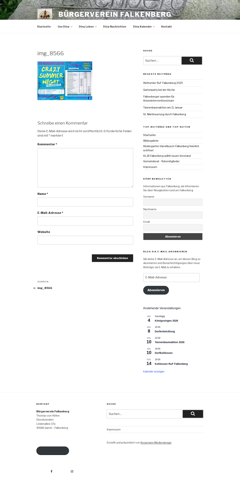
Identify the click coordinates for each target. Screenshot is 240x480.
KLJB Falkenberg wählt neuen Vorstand (167, 155)
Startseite (44, 26)
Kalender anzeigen (154, 371)
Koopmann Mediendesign (156, 442)
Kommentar (47, 144)
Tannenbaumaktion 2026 (169, 342)
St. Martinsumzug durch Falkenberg (164, 114)
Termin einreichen (53, 450)
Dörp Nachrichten (114, 26)
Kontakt (166, 26)
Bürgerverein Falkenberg (115, 14)
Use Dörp (65, 26)
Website (43, 232)
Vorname (148, 196)
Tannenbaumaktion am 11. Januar (162, 107)
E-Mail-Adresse (50, 213)
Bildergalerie (151, 140)
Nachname (150, 209)
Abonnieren (156, 290)
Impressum (150, 166)
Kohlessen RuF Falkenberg (171, 363)
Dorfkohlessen (164, 352)
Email (146, 221)
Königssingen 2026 (166, 320)
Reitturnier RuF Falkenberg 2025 (163, 82)
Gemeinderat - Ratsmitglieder (161, 161)
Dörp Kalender (144, 26)
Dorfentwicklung (165, 331)
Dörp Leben (88, 26)
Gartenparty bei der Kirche (159, 89)
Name (42, 194)
